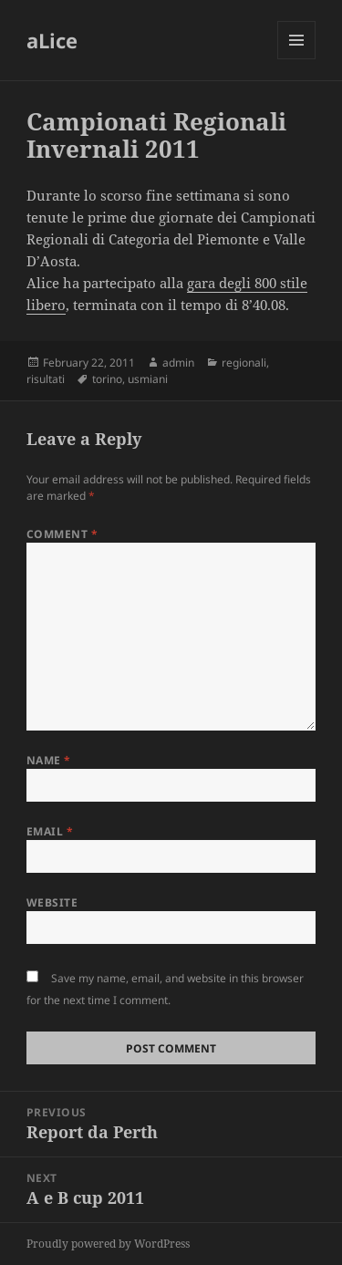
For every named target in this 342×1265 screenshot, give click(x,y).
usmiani (148, 379)
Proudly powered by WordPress (108, 1243)
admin (178, 362)
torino (107, 379)
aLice (52, 40)
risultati (45, 379)
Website (52, 902)
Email (49, 831)
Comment (62, 534)
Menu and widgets (297, 58)
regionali (244, 362)
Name (48, 760)
